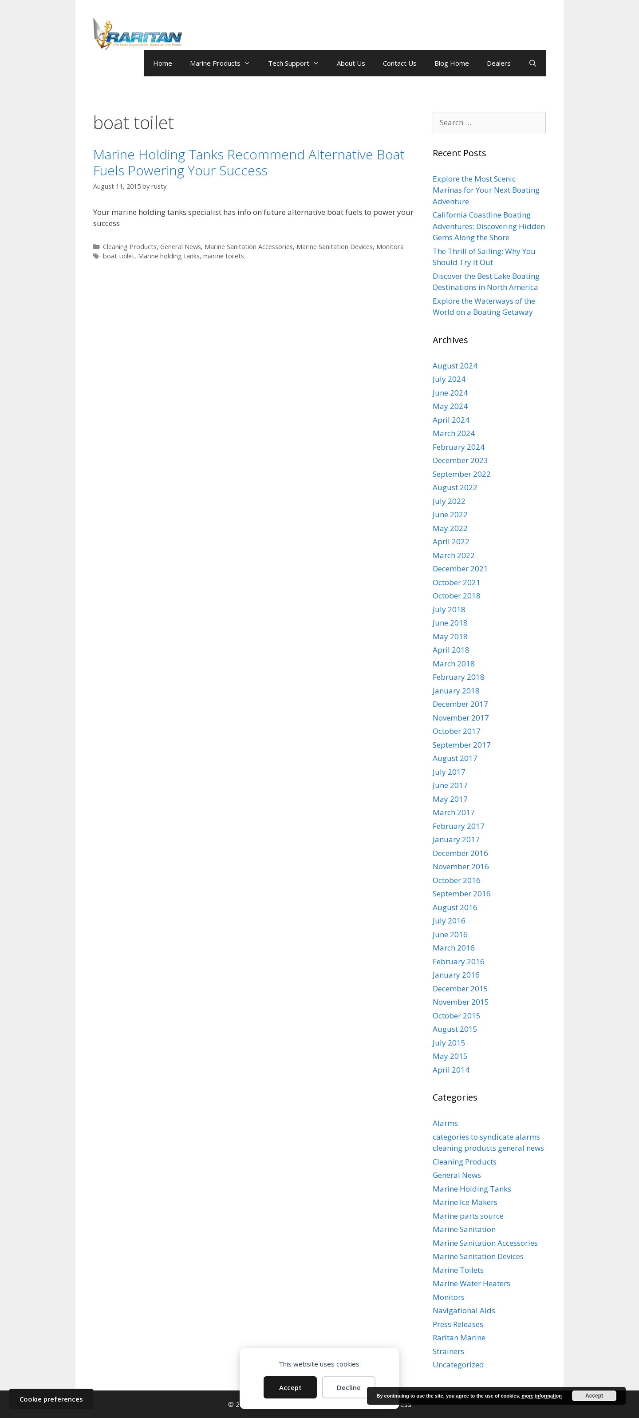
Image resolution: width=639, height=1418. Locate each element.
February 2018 (459, 677)
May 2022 (450, 528)
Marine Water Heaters (471, 1283)
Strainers (448, 1351)
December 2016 (460, 853)
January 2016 (456, 975)
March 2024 (454, 433)
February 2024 (459, 447)
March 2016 (454, 948)
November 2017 (461, 718)
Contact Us (400, 63)
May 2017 (450, 799)
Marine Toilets (458, 1270)
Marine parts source (468, 1216)
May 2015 (450, 1056)
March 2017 (454, 812)
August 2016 (455, 907)
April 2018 (451, 650)
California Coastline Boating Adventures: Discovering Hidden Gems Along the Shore (489, 226)
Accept (290, 1387)
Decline (349, 1387)
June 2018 (450, 623)
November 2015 (461, 1002)
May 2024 (450, 406)
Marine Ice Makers (465, 1202)
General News (180, 246)
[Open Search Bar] (533, 63)
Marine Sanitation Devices (334, 246)
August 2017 (455, 758)
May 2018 (450, 636)
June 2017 (450, 785)
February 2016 (459, 961)
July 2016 (449, 920)
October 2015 (457, 1015)
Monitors (389, 246)
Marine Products (224, 63)
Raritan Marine (459, 1337)
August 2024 (455, 365)
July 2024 (449, 379)
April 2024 (451, 420)
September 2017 (462, 745)
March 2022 (454, 555)
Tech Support (298, 63)
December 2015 (460, 988)
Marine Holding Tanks (472, 1189)
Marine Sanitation (464, 1229)
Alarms (445, 1123)
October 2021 (457, 582)
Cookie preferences (51, 1398)
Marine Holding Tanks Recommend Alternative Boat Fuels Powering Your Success (249, 162)
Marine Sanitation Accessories (249, 246)
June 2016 (450, 934)
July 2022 (449, 501)
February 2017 (459, 826)
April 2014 (451, 1070)
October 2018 (457, 595)
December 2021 (460, 568)
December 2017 (460, 704)
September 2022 (462, 474)
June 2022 (450, 514)
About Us (351, 63)
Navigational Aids (464, 1310)
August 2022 (455, 487)
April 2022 (451, 541)
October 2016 (457, 880)
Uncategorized (458, 1364)
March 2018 (454, 663)
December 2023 (460, 460)
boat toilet (118, 256)
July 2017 (449, 772)
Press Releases (458, 1324)
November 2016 (461, 866)
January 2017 (456, 839)
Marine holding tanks (169, 256)
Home (162, 63)
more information (541, 1395)
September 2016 (462, 893)
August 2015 (455, 1029)
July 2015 (449, 1043)
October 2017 (457, 731)
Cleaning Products (130, 246)
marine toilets (223, 256)
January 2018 (456, 690)
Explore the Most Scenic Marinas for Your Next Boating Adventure (486, 190)
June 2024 (450, 393)
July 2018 (449, 609)
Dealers (499, 63)
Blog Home (451, 63)
